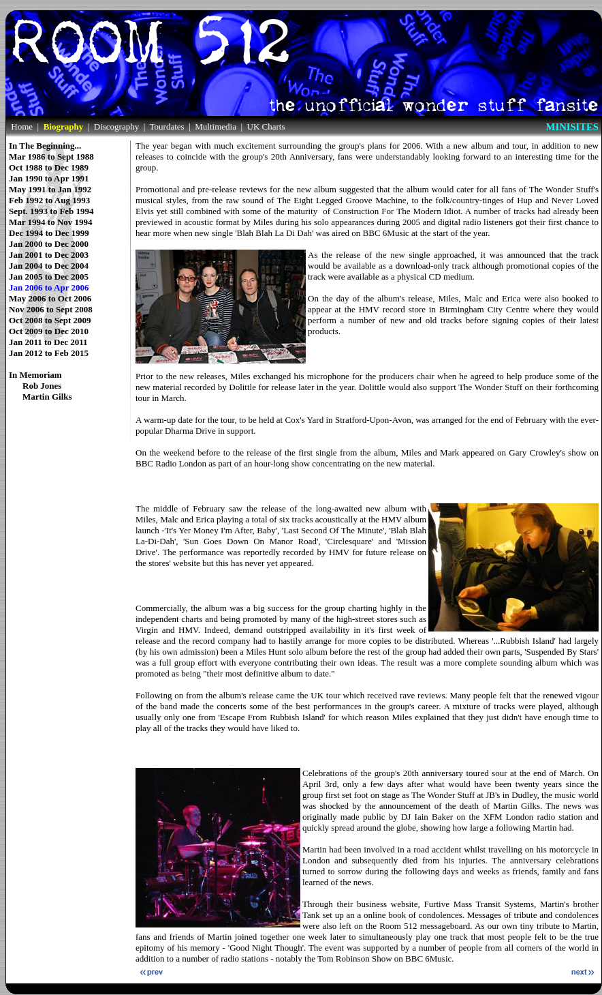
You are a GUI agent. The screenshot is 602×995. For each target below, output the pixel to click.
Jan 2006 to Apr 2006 (49, 287)
